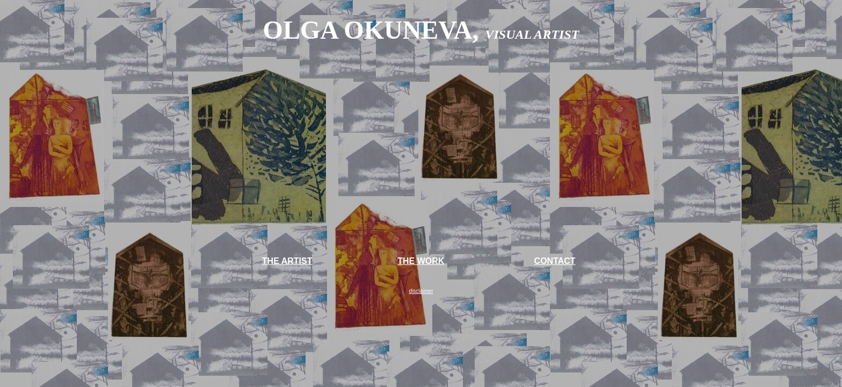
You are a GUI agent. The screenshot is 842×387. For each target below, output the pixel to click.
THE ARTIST (287, 261)
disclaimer (421, 291)
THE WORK (420, 261)
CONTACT (555, 261)
